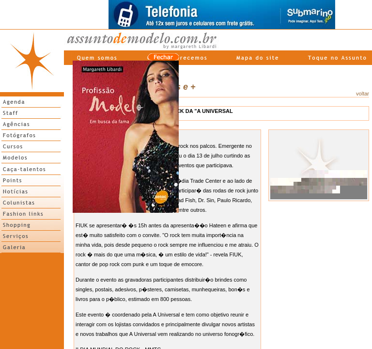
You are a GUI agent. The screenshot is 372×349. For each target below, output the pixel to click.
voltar (362, 93)
